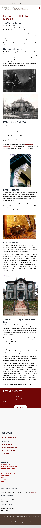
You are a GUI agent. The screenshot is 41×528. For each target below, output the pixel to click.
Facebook (6, 453)
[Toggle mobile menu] (40, 8)
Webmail (23, 522)
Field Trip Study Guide (10, 450)
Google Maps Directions (10, 437)
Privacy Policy (18, 522)
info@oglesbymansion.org (24, 3)
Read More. (34, 492)
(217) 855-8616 (7, 444)
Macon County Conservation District (20, 517)
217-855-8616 (14, 3)
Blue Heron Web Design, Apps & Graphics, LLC (25, 521)
